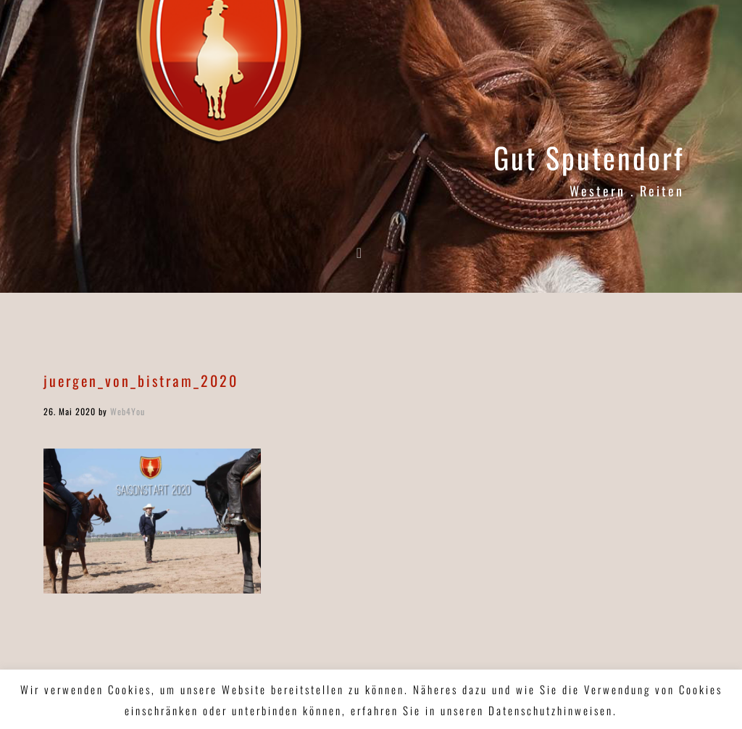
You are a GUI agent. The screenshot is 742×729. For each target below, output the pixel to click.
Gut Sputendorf (588, 157)
